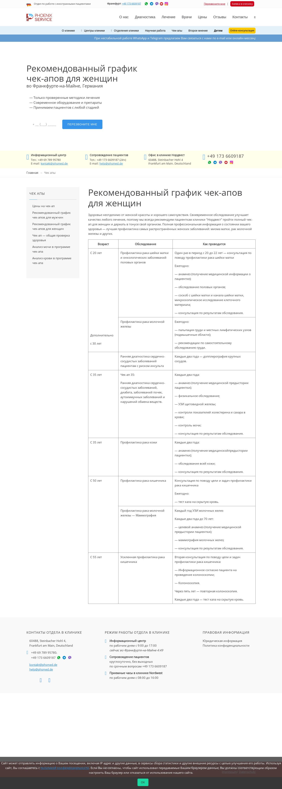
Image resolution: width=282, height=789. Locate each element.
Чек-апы (177, 30)
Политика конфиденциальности (226, 645)
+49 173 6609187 (131, 3)
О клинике (68, 30)
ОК (143, 782)
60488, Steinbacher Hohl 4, (51, 643)
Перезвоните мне (214, 3)
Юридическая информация (222, 641)
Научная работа (155, 30)
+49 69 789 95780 (43, 652)
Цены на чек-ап (43, 206)
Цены (202, 17)
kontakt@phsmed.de (54, 163)
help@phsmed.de (111, 163)
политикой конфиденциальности (65, 768)
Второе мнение (198, 30)
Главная (32, 173)
